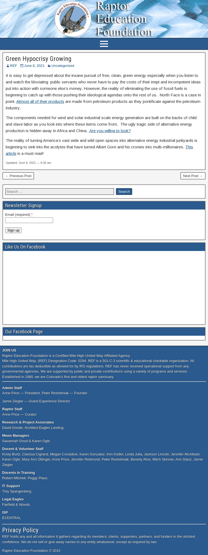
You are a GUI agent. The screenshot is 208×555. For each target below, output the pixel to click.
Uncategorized (62, 66)
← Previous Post (18, 176)
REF (13, 66)
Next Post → (193, 176)
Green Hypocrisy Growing (39, 59)
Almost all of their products (40, 101)
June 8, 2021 (34, 66)
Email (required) (19, 214)
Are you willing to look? (110, 130)
